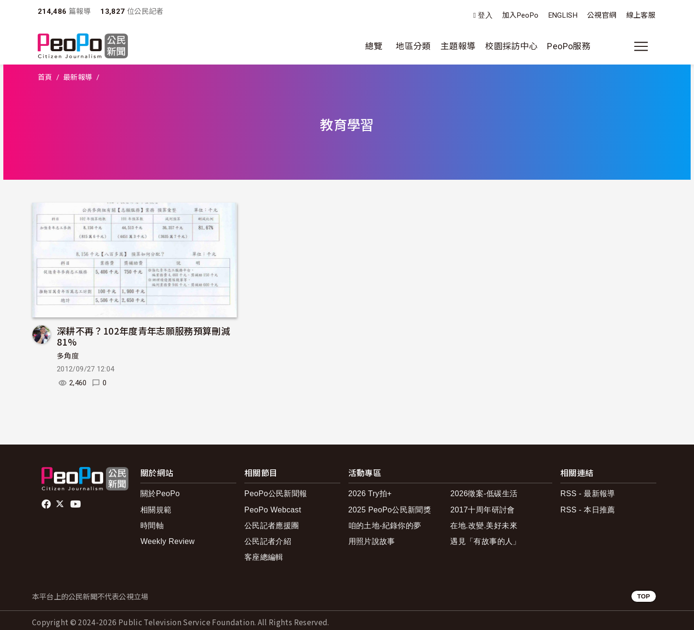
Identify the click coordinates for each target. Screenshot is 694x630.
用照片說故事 (371, 541)
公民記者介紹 (267, 541)
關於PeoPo (160, 493)
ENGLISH (563, 15)
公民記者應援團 (271, 525)
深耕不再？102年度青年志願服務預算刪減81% (143, 336)
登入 (485, 15)
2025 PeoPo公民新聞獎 (389, 510)
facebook (47, 504)
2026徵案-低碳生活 (483, 493)
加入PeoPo (520, 15)
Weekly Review (167, 541)
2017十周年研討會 (482, 510)
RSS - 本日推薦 (587, 510)
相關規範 (155, 510)
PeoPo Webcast (272, 510)
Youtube (76, 504)
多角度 (68, 356)
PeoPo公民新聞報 (275, 493)
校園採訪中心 (511, 46)
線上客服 (640, 15)
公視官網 (601, 15)
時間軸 (152, 525)
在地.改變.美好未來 (483, 525)
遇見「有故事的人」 (485, 541)
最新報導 (77, 77)
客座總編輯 (264, 557)
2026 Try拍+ (370, 493)
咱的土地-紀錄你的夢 (384, 525)
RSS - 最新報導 (587, 493)
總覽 (374, 46)
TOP (643, 596)
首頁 (45, 77)
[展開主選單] (641, 46)
